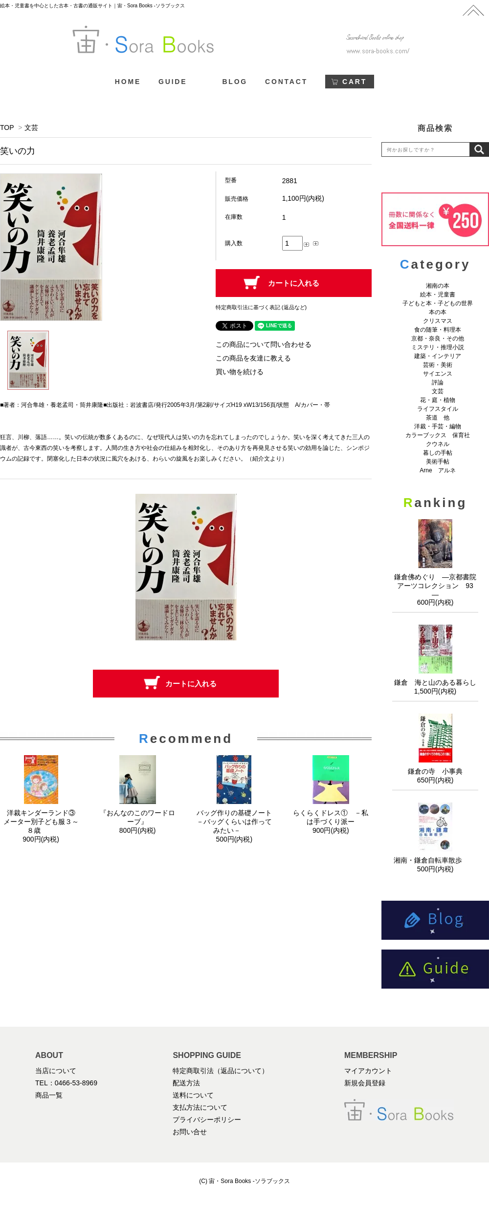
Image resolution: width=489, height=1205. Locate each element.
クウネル (437, 444)
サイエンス (437, 373)
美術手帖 (437, 461)
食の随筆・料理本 (437, 329)
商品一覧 (49, 1095)
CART (354, 81)
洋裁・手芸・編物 (440, 426)
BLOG (234, 81)
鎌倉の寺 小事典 (435, 771)
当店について (55, 1071)
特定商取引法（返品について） (220, 1071)
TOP (7, 127)
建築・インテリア (437, 356)
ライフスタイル (437, 408)
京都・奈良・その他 (437, 338)
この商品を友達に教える (253, 358)
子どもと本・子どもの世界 (437, 303)
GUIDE (172, 81)
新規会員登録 (364, 1083)
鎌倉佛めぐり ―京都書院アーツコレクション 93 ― (437, 585)
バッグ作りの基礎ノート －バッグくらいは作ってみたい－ (238, 821)
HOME (128, 81)
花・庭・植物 (437, 400)
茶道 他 (437, 417)
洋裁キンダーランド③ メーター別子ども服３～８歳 (42, 821)
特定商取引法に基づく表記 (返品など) (261, 307)
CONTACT (286, 81)
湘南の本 (437, 285)
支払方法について (200, 1107)
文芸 (31, 127)
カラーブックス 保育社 (437, 435)
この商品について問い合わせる (263, 344)
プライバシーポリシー (207, 1119)
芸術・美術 (437, 364)
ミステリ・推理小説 (437, 347)
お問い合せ (190, 1132)
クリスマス (437, 320)
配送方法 (186, 1083)
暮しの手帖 (437, 452)
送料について (193, 1095)
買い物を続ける (240, 372)
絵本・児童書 (437, 294)
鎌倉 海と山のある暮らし (435, 682)
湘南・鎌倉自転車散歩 (435, 860)
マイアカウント (368, 1071)
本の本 (437, 312)
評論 (438, 382)
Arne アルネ (437, 470)
